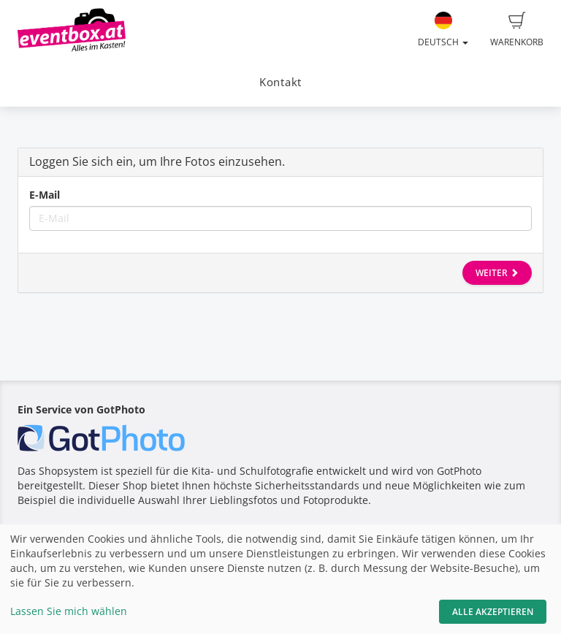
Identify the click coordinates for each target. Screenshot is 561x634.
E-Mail (44, 195)
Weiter (497, 273)
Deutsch (443, 30)
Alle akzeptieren (492, 612)
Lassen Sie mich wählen (68, 611)
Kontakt (280, 82)
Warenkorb (516, 30)
